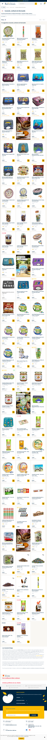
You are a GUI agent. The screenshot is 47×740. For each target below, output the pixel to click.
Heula (3, 86)
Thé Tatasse (19, 453)
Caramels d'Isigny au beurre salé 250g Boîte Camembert (23, 200)
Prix (41, 19)
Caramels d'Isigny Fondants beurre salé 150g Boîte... (23, 338)
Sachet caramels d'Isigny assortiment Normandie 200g (37, 223)
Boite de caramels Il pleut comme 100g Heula (8, 269)
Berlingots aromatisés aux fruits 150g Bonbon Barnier (38, 429)
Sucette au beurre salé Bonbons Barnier (22, 590)
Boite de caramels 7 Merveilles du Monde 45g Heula (38, 108)
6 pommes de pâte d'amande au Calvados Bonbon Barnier (37, 498)
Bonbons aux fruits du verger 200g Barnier (7, 62)
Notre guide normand (22, 703)
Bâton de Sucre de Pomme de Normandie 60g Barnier (22, 39)
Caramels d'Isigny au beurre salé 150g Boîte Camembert (8, 361)
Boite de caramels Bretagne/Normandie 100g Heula (38, 406)
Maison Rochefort (5, 637)
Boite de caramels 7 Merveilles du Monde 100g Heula (8, 85)
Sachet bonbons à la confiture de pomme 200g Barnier (38, 361)
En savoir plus (26, 736)
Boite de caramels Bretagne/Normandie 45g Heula (37, 155)
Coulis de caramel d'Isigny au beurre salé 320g (22, 246)
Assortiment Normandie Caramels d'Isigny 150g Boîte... (38, 315)
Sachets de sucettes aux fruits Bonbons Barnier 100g (22, 613)
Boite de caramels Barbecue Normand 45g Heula (7, 131)
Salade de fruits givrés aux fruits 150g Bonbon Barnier (8, 452)
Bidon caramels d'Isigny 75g (22, 361)
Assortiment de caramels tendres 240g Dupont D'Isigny (23, 178)
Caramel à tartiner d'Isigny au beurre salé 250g (7, 246)
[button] (3, 7)
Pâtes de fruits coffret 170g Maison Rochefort (7, 636)
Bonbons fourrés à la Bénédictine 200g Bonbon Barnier (38, 613)
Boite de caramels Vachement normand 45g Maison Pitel (7, 567)
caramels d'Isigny (39, 655)
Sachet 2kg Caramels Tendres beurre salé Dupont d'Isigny (37, 62)
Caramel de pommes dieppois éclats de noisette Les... (7, 613)
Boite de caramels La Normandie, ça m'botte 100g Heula (38, 269)
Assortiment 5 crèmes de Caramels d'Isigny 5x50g (36, 521)
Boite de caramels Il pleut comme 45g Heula (23, 155)
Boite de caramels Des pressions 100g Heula (8, 293)
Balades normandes (35, 453)
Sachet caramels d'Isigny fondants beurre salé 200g (8, 223)
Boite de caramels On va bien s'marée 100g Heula (22, 292)
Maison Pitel (4, 545)
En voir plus (4, 16)
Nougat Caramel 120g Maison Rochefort (22, 636)
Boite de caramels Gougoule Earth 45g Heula (8, 155)
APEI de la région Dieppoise (6, 407)
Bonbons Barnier (20, 40)
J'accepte (21, 738)
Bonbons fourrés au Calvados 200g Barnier (37, 39)
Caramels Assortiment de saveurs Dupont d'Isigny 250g (8, 315)
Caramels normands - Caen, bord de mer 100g (38, 475)
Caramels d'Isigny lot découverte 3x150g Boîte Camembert (8, 383)
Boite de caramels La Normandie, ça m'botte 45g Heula (38, 292)
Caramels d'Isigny (5, 40)
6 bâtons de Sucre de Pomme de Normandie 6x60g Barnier (8, 521)
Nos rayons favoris (21, 700)
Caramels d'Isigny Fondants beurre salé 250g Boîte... (8, 200)
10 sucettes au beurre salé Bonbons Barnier (22, 522)
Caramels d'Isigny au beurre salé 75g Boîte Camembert (38, 338)
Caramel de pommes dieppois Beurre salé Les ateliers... (37, 383)
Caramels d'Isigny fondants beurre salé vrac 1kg (23, 566)
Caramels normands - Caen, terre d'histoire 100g (8, 498)
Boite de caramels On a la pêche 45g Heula (37, 131)
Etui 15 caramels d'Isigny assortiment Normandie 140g (22, 429)
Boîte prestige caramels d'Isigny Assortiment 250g (37, 246)
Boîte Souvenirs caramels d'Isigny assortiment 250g (38, 200)
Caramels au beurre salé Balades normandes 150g (8, 475)
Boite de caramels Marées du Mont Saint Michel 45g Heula (7, 178)
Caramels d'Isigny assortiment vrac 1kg (37, 566)
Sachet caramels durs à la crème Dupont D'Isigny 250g (38, 178)
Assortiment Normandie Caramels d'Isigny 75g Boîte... (23, 315)
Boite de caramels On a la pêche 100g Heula (37, 85)
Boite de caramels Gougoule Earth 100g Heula (23, 108)
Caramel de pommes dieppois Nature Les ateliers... (22, 383)
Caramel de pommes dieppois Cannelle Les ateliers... (7, 406)
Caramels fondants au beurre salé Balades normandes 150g (23, 475)
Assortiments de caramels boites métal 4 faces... (23, 498)
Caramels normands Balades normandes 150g (37, 452)
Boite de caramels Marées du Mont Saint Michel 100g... (7, 108)
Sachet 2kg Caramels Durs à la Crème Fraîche (22, 62)
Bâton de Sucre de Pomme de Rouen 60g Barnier (37, 590)
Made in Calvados (35, 476)
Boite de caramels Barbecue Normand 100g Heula (22, 85)
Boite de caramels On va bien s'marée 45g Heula (7, 429)
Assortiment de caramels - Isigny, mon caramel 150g (23, 452)
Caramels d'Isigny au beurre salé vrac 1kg (8, 590)
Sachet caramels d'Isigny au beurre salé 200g (22, 223)
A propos (19, 698)
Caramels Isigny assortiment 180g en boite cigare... (37, 543)
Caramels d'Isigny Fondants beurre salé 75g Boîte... (8, 338)
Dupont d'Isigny (19, 63)
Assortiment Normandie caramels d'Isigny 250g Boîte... (8, 39)
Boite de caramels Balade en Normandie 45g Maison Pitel (7, 543)
